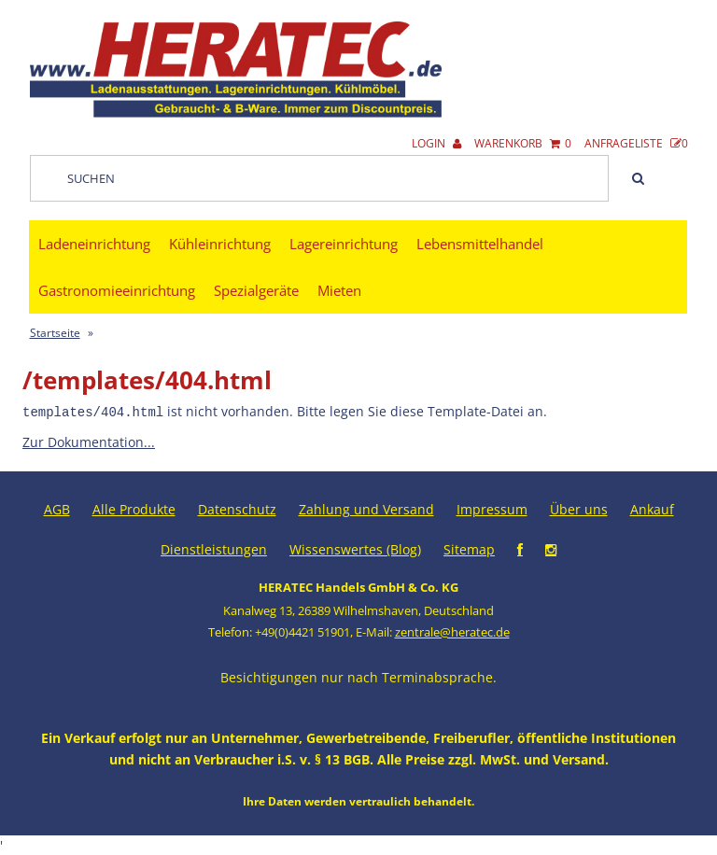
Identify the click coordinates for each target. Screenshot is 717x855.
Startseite (55, 333)
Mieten (339, 290)
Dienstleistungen (214, 548)
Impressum (492, 508)
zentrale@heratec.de (452, 631)
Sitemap (469, 548)
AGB (57, 508)
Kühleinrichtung (220, 243)
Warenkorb (522, 143)
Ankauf (652, 508)
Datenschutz (237, 508)
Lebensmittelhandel (479, 243)
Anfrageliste (636, 143)
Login (436, 143)
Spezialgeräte (256, 290)
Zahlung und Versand (366, 508)
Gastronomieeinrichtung (116, 290)
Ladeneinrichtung (94, 243)
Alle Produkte (134, 508)
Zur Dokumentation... (88, 441)
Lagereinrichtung (343, 243)
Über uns (579, 508)
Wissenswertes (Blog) (355, 548)
